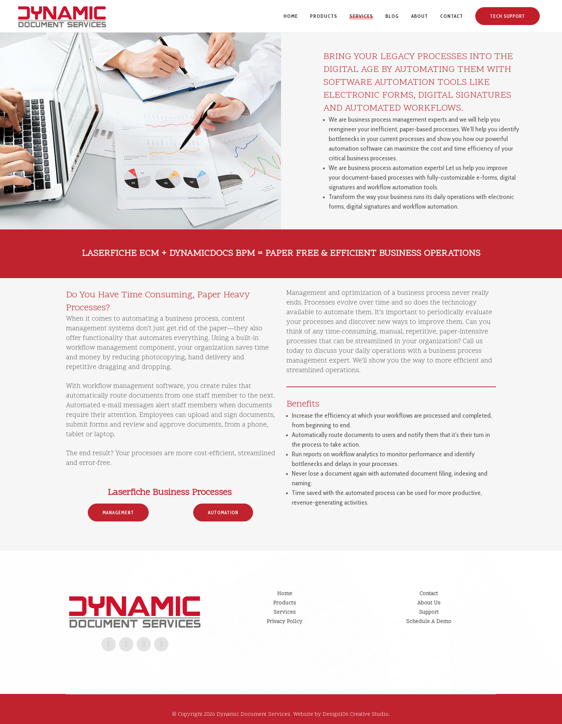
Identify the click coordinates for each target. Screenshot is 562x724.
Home (284, 594)
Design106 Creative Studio (356, 714)
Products (284, 603)
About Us (428, 603)
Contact (428, 594)
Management (118, 512)
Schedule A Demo (428, 622)
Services (284, 612)
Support (429, 612)
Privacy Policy (285, 622)
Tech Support (507, 16)
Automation (223, 512)
